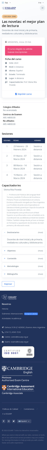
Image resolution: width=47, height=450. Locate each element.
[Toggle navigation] (42, 8)
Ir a (39, 2)
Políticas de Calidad (10, 409)
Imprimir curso (23, 94)
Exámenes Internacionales (20, 313)
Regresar (8, 284)
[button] (23, 232)
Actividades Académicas (11, 318)
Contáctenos (29, 409)
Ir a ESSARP (7, 414)
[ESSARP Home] (11, 8)
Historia (5, 309)
